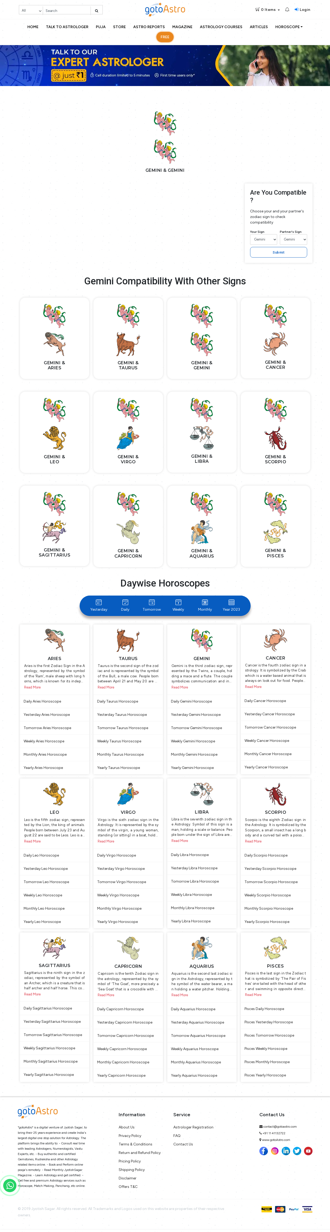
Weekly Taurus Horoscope (119, 742)
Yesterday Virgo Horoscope (121, 870)
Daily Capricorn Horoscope (120, 1012)
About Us (127, 1130)
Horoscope (287, 27)
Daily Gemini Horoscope (191, 702)
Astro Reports (149, 27)
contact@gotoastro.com (280, 1129)
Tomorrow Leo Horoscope (46, 883)
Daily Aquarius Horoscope (193, 1012)
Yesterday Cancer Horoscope (270, 715)
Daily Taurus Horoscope (117, 702)
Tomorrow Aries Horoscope (47, 728)
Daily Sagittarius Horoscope (48, 1011)
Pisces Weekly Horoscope (266, 1051)
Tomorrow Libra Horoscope (195, 883)
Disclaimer (127, 1181)
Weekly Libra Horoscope (191, 896)
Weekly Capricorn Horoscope (122, 1052)
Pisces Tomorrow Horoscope (269, 1038)
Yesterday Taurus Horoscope (122, 715)
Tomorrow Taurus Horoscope (122, 728)
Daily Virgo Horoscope (116, 857)
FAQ (177, 1138)
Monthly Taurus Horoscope (120, 755)
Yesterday (98, 605)
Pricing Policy (130, 1164)
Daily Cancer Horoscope (265, 701)
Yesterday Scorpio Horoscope (270, 870)
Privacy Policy (130, 1138)
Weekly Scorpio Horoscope (268, 897)
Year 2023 (231, 605)
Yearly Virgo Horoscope (117, 923)
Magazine (182, 27)
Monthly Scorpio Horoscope (269, 910)
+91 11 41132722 (274, 1136)
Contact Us (183, 1147)
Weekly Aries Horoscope (44, 742)
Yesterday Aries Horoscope (47, 715)
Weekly (178, 605)
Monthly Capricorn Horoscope (123, 1065)
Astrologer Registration (193, 1130)
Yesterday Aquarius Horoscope (197, 1025)
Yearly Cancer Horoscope (266, 768)
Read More (32, 688)
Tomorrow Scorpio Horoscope (271, 883)
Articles (259, 27)
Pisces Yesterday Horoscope (269, 1025)
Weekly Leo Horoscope (43, 897)
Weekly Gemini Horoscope (193, 742)
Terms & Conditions (135, 1147)
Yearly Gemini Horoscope (192, 768)
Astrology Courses (221, 27)
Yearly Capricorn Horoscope (121, 1078)
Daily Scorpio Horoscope (266, 857)
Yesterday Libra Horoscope (194, 870)
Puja (101, 27)
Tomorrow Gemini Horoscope (196, 728)
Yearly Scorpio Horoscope (267, 923)
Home (32, 27)
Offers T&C (128, 1189)
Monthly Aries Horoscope (45, 755)
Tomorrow (152, 605)
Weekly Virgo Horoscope (118, 897)
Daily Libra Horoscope (190, 856)
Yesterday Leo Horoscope (46, 870)
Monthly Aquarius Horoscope (196, 1065)
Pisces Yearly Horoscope (265, 1078)
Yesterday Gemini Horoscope (196, 715)
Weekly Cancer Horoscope (267, 741)
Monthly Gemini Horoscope (194, 755)
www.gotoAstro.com (276, 1143)
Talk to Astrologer (67, 27)
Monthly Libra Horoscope (192, 910)
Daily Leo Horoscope (41, 857)
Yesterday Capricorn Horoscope (124, 1025)
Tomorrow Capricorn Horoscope (125, 1038)
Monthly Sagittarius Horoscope (51, 1064)
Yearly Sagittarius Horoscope (49, 1077)
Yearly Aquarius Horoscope (194, 1078)
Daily (125, 605)
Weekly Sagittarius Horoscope (49, 1051)
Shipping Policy (132, 1172)
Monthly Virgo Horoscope (119, 910)
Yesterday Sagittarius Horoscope (52, 1024)
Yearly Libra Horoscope (191, 923)
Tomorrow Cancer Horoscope (270, 728)
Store (119, 27)
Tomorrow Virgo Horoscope (121, 883)
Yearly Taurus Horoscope (118, 768)
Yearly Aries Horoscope (43, 768)
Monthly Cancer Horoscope (268, 754)
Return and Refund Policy (140, 1155)
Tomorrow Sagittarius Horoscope (53, 1037)
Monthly (205, 605)
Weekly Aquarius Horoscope (194, 1052)
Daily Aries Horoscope (42, 702)
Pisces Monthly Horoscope (267, 1065)
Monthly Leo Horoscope (44, 910)
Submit (278, 252)
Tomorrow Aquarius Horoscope (198, 1038)
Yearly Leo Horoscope (42, 923)
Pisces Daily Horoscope (264, 1011)
